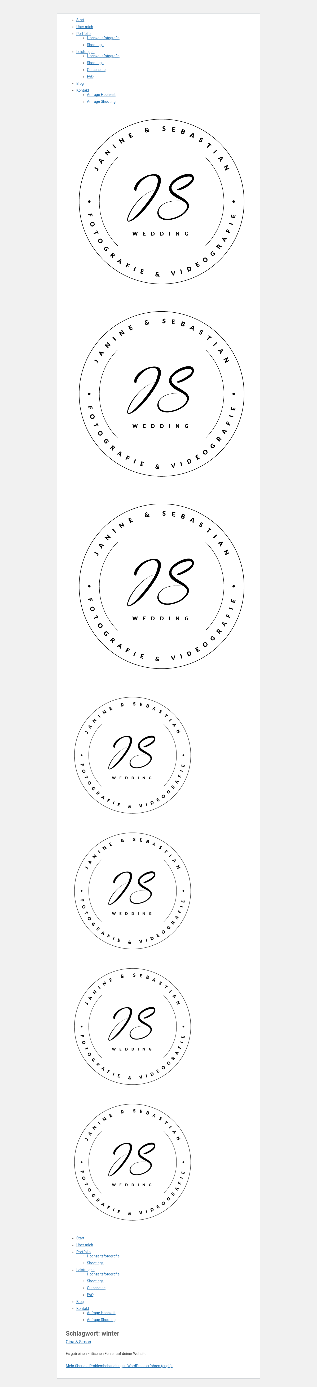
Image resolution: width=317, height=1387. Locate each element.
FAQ (90, 76)
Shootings (95, 45)
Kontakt (82, 90)
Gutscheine (96, 70)
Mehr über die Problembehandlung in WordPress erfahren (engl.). (119, 1366)
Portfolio (83, 34)
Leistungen (85, 52)
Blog (80, 83)
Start (80, 20)
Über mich (84, 27)
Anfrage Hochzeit (101, 94)
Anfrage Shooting (101, 101)
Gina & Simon (78, 1341)
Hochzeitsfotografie (103, 38)
